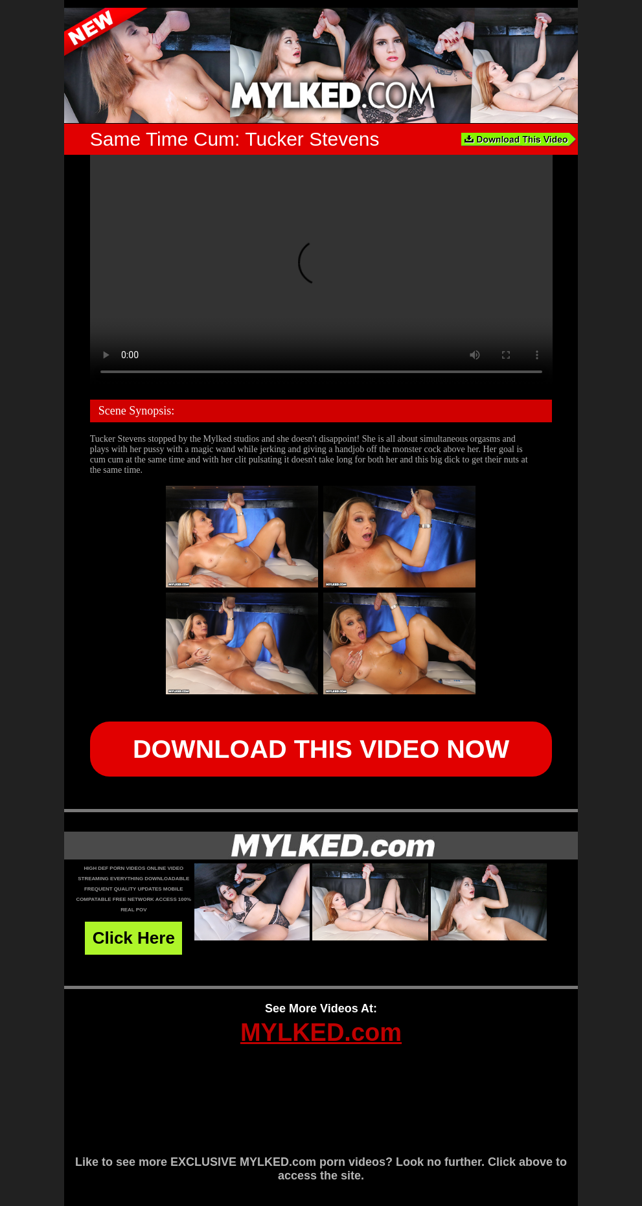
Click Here (134, 938)
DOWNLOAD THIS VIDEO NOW (321, 748)
